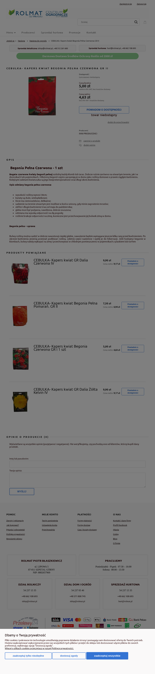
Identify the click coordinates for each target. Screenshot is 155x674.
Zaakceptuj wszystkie (107, 655)
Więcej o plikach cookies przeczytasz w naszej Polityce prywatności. (39, 648)
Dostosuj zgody (69, 656)
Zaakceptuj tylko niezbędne (28, 656)
